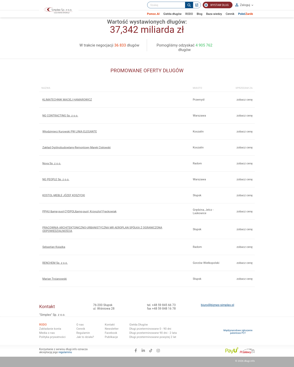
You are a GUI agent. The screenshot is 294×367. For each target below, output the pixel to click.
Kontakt (110, 324)
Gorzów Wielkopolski (206, 263)
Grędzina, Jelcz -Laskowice (203, 211)
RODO (43, 324)
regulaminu (65, 352)
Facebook (111, 333)
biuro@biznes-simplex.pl (217, 305)
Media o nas (47, 333)
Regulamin (83, 333)
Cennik (80, 328)
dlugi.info (249, 360)
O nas (80, 324)
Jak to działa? (85, 337)
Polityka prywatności (52, 337)
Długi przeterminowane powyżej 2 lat (152, 337)
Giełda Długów (138, 324)
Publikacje (111, 337)
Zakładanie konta (50, 328)
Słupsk (197, 195)
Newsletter (112, 328)
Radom (197, 163)
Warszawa (199, 179)
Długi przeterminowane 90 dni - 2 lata (153, 333)
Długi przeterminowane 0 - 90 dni (150, 328)
